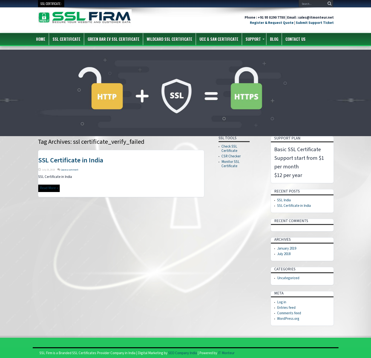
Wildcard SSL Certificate (169, 39)
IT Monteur (226, 353)
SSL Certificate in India (70, 160)
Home (40, 39)
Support (255, 39)
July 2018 (283, 253)
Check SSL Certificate (229, 148)
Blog (274, 39)
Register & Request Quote (272, 22)
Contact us (295, 39)
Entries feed (286, 307)
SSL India (284, 200)
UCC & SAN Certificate (218, 39)
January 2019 (286, 248)
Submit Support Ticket (315, 22)
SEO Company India (182, 353)
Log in (281, 302)
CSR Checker (231, 156)
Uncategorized (288, 278)
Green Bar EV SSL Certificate (114, 39)
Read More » (49, 188)
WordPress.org (288, 318)
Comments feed (289, 313)
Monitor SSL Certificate (230, 164)
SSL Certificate (67, 39)
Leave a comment (69, 169)
